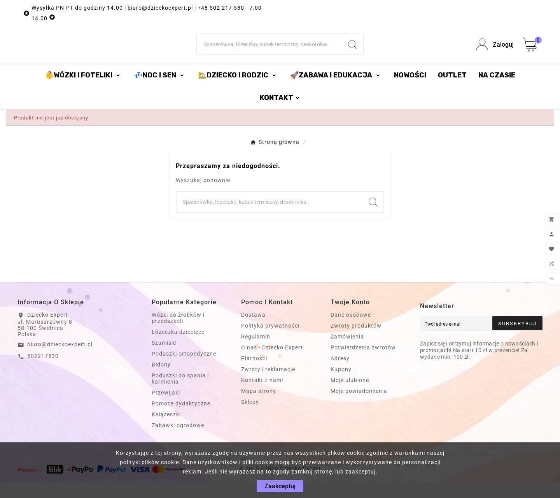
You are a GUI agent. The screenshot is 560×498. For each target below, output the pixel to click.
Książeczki (166, 430)
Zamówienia (347, 352)
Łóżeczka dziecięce (178, 348)
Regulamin (255, 352)
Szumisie (164, 359)
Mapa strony (258, 407)
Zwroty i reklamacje (268, 385)
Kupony (341, 385)
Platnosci (254, 374)
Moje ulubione (350, 396)
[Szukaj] (269, 52)
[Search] (352, 52)
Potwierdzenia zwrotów (363, 363)
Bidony (161, 380)
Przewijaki (166, 408)
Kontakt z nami (262, 396)
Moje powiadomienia (359, 407)
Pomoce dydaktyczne (181, 419)
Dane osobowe (351, 331)
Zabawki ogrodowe (178, 441)
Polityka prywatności (270, 341)
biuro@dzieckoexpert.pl (60, 360)
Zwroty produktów (356, 341)
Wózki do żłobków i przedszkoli (178, 334)
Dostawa (253, 331)
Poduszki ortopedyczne (184, 369)
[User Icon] (495, 53)
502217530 (43, 372)
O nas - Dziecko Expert (272, 363)
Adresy (340, 374)
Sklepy (250, 418)
